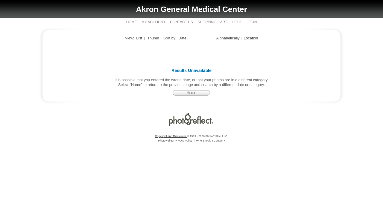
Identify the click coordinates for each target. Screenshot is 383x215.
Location (251, 38)
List (139, 38)
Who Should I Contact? (210, 140)
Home (131, 22)
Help (236, 22)
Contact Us (181, 22)
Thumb (153, 38)
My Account (153, 22)
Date (182, 38)
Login (251, 22)
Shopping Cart (212, 22)
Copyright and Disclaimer (171, 136)
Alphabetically (228, 38)
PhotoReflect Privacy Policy (175, 140)
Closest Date (201, 38)
